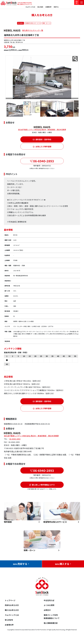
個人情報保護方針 (51, 623)
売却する (56, 7)
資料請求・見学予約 (42, 139)
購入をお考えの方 (12, 610)
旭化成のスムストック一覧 (32, 30)
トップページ (10, 600)
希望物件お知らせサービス (32, 23)
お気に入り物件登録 (42, 146)
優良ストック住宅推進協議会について (52, 616)
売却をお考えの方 (12, 605)
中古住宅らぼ (49, 600)
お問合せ (47, 610)
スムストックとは (30, 7)
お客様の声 (48, 7)
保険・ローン (46, 23)
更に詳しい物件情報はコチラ (42, 484)
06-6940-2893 (43, 161)
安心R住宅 (40, 7)
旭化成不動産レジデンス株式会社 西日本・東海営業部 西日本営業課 (42, 129)
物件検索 (20, 23)
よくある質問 (49, 605)
